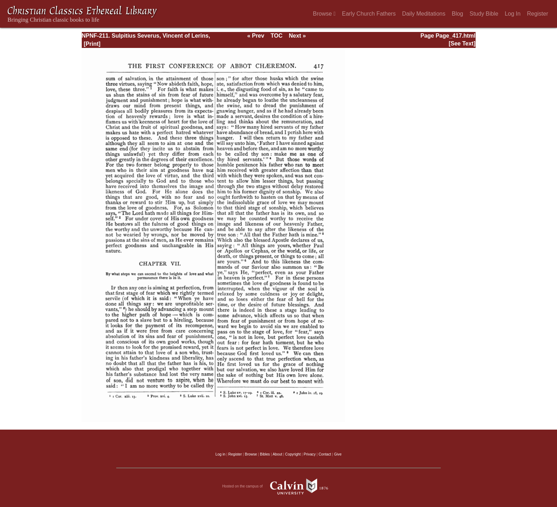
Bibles (265, 454)
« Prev (255, 36)
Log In (512, 14)
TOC (276, 36)
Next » (297, 36)
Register (537, 14)
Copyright (293, 454)
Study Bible (484, 14)
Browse (324, 14)
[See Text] (462, 43)
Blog (457, 14)
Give (338, 454)
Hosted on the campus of (278, 486)
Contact (324, 454)
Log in (220, 454)
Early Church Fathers (369, 14)
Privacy (310, 454)
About (277, 454)
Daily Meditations (423, 14)
